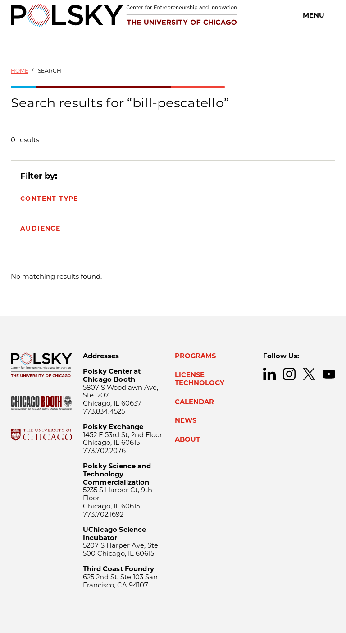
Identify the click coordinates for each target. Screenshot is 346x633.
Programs (195, 356)
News (185, 420)
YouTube (329, 374)
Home (19, 70)
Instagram (289, 374)
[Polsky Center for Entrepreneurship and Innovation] (124, 15)
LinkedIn (269, 374)
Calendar (194, 402)
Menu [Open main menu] (313, 15)
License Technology (199, 379)
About (187, 439)
